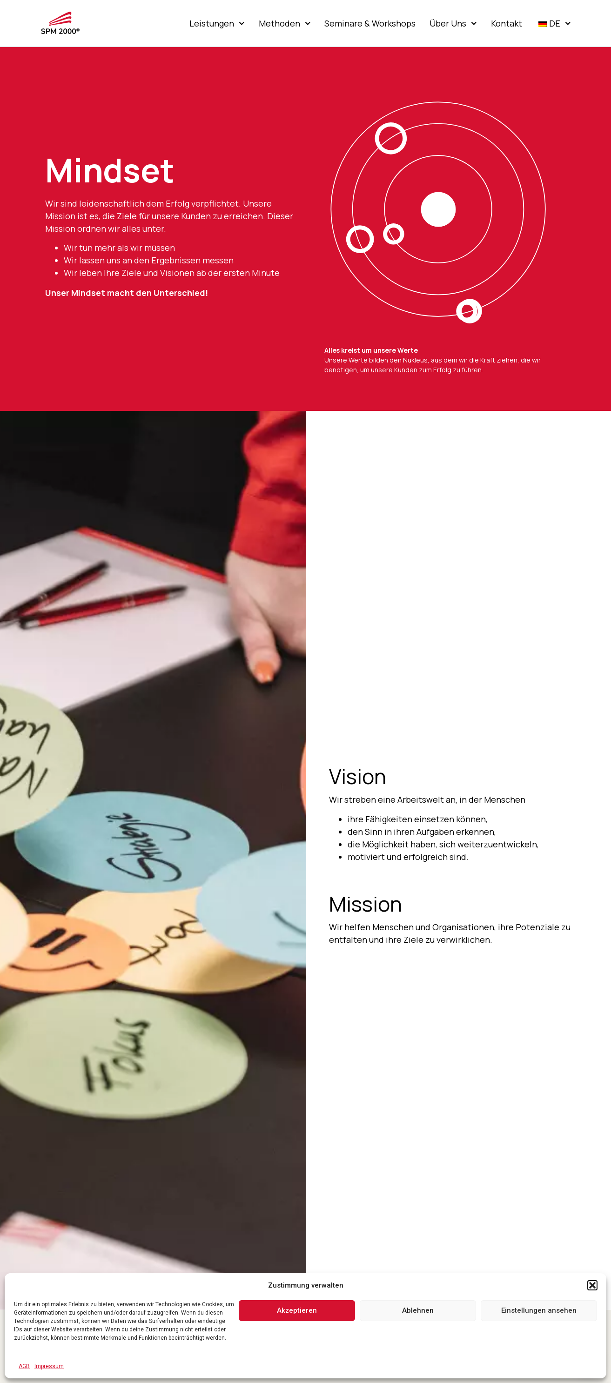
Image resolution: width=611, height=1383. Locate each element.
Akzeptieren (297, 1310)
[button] (592, 1285)
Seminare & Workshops (370, 23)
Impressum (49, 1366)
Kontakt (506, 23)
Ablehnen (418, 1310)
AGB (24, 1366)
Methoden (285, 23)
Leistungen (217, 23)
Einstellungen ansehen (539, 1310)
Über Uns (453, 23)
